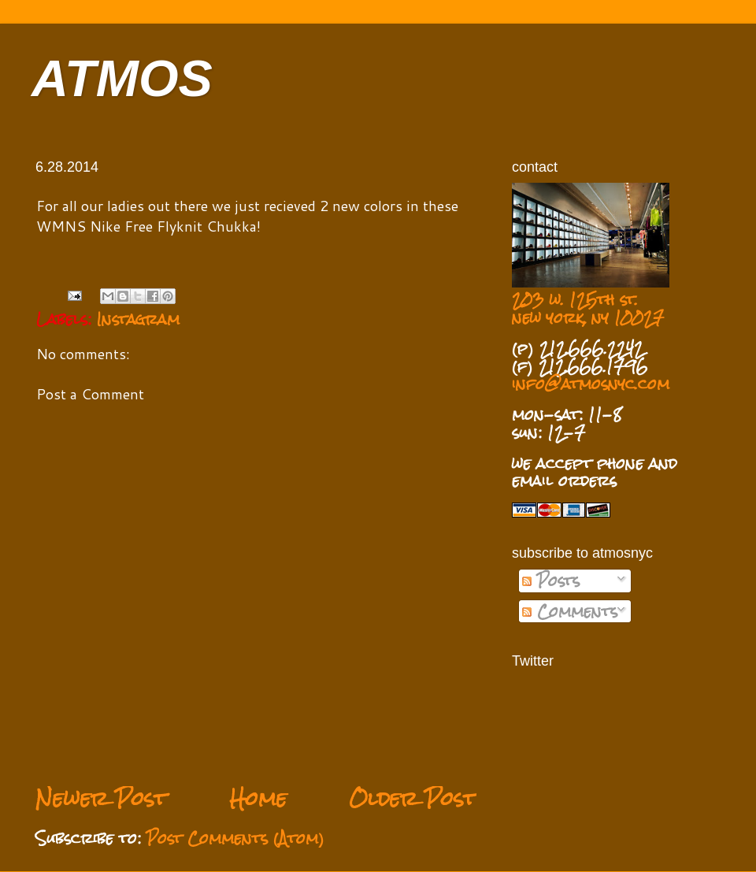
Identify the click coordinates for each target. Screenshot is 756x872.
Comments (569, 611)
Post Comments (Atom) (235, 838)
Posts (551, 581)
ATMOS (122, 78)
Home (258, 798)
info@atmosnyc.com (590, 384)
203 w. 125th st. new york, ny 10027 (588, 308)
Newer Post (101, 798)
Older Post (412, 798)
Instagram (138, 319)
